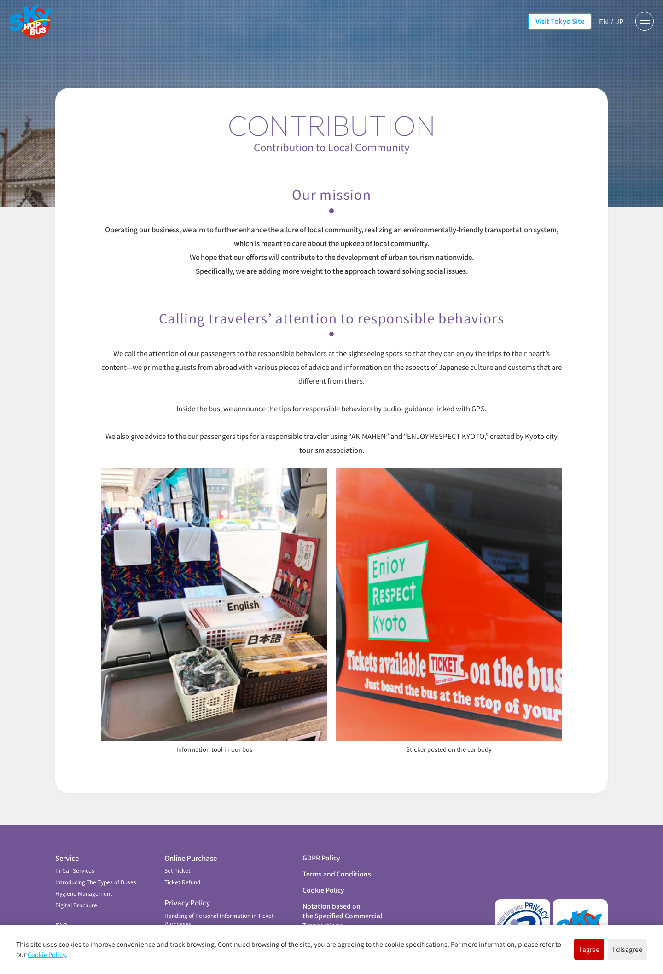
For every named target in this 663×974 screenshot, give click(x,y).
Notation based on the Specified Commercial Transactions (342, 896)
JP (615, 21)
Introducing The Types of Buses (95, 863)
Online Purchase (190, 839)
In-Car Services (74, 852)
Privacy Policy (187, 884)
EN (599, 21)
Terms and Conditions (336, 854)
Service (67, 839)
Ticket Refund (182, 863)
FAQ (61, 907)
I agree (548, 948)
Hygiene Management (83, 875)
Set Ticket (177, 852)
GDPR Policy (321, 838)
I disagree (613, 948)
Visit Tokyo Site (555, 21)
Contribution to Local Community (98, 919)
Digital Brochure (76, 886)
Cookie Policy (323, 871)
